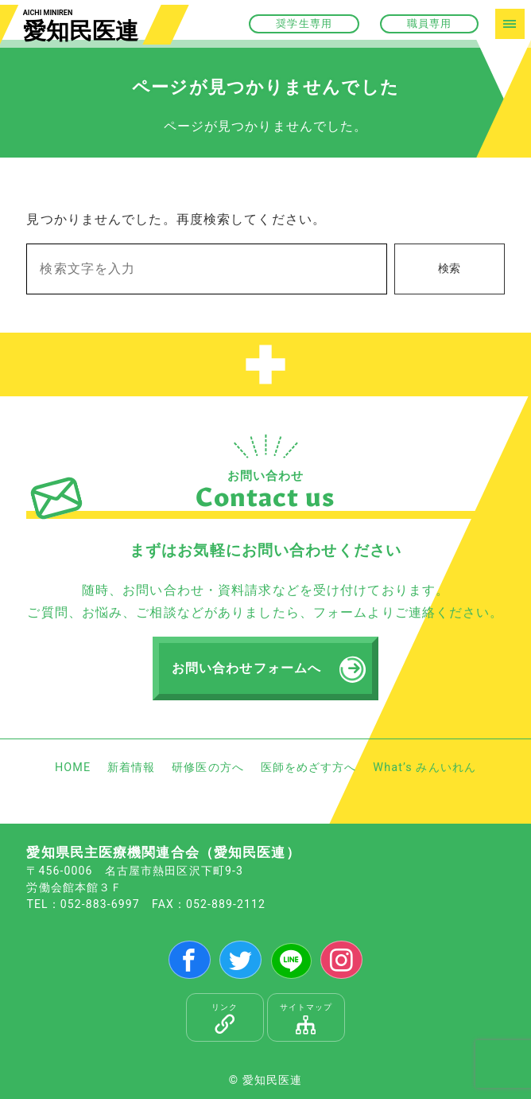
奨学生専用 (304, 23)
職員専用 (429, 23)
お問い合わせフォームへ (246, 668)
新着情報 (131, 767)
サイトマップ (306, 1019)
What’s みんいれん (424, 767)
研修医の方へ (208, 767)
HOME (73, 767)
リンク (225, 1019)
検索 (449, 268)
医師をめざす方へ (309, 767)
